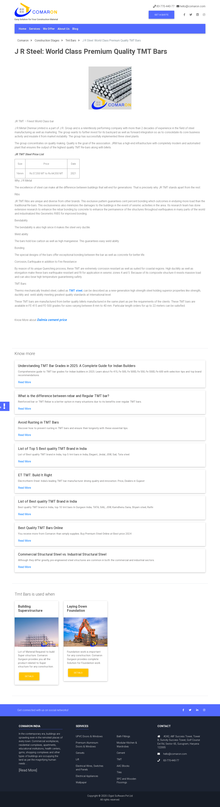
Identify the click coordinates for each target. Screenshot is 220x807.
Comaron (23, 40)
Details (29, 676)
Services (34, 28)
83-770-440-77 (165, 6)
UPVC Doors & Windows (89, 736)
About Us (64, 28)
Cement (121, 752)
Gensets (80, 752)
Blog (75, 28)
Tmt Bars (70, 40)
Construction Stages (47, 40)
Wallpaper (81, 782)
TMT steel (75, 290)
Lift (77, 759)
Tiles (119, 772)
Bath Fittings (123, 736)
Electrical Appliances (87, 776)
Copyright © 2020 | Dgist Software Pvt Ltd (110, 797)
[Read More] (28, 770)
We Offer (49, 28)
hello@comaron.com (192, 6)
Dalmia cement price (52, 320)
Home (22, 28)
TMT (119, 759)
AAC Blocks (123, 765)
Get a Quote (161, 14)
